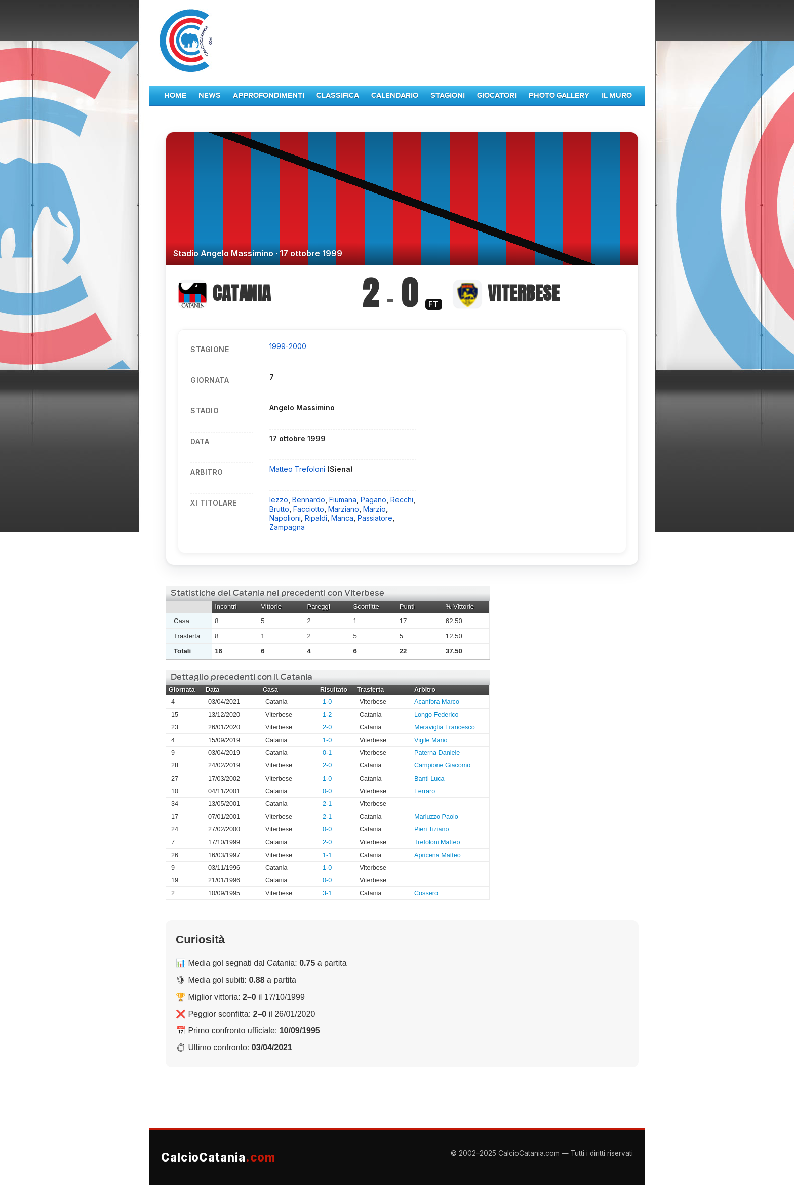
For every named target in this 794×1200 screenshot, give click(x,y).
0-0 (327, 791)
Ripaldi (316, 518)
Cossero (426, 893)
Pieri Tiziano (431, 829)
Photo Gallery (559, 95)
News (209, 95)
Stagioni (447, 95)
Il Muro (617, 95)
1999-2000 (287, 346)
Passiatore (375, 518)
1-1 (327, 855)
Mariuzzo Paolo (436, 816)
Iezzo (278, 499)
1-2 (327, 714)
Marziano (343, 509)
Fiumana (342, 499)
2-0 (327, 727)
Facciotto (308, 509)
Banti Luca (429, 778)
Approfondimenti (268, 95)
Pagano (373, 499)
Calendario (394, 95)
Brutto (279, 509)
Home (175, 95)
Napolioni (285, 518)
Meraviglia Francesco (444, 727)
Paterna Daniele (437, 752)
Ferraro (424, 791)
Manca (342, 518)
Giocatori (497, 95)
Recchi (401, 499)
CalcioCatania (218, 1157)
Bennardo (308, 499)
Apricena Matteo (437, 855)
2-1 (327, 803)
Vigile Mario (431, 740)
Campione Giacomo (442, 765)
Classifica (337, 95)
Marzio (374, 509)
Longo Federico (436, 714)
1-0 (327, 701)
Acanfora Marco (436, 701)
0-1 (327, 752)
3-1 (327, 893)
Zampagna (287, 527)
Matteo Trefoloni (298, 468)
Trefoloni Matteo (437, 842)
